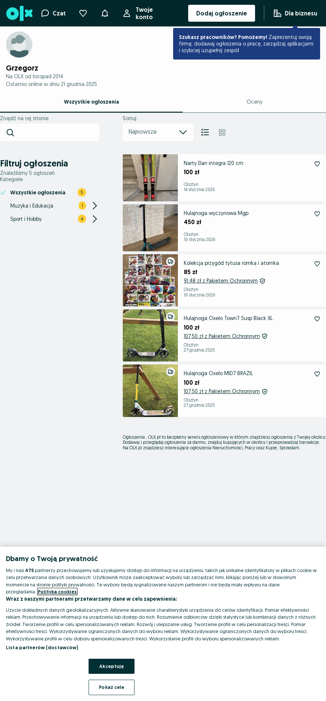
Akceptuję (111, 666)
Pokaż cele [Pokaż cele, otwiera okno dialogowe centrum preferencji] (111, 687)
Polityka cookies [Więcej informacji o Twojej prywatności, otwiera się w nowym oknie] (57, 591)
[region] (163, 624)
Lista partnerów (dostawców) (42, 647)
